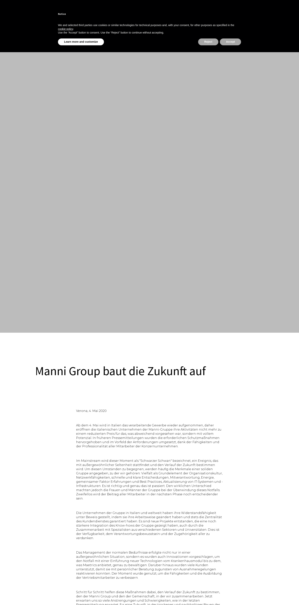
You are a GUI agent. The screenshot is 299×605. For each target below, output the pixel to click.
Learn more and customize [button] (81, 41)
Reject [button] (208, 41)
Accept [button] (230, 41)
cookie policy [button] (65, 28)
